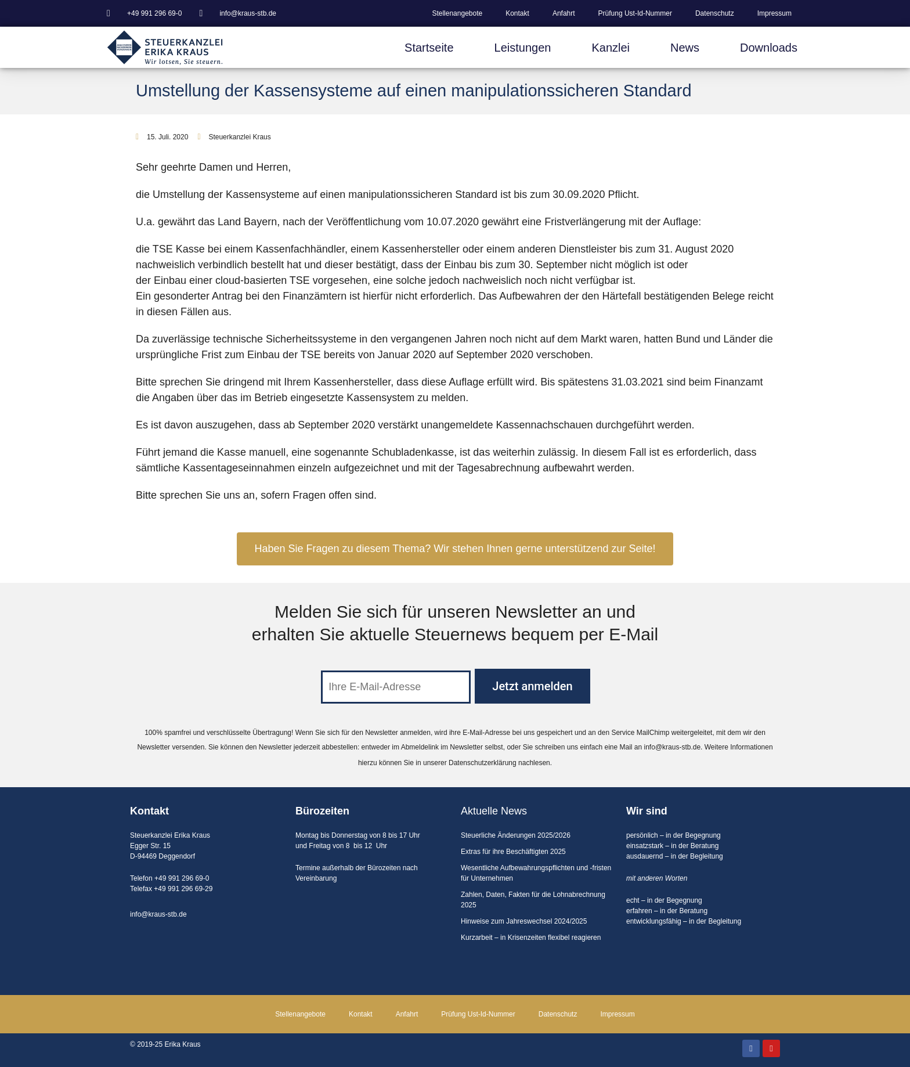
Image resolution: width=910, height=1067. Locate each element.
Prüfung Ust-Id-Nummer (635, 13)
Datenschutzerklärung (483, 763)
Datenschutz (714, 13)
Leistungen (522, 47)
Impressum (774, 13)
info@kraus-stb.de (672, 747)
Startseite (429, 47)
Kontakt (517, 13)
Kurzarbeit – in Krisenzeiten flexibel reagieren (531, 937)
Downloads (768, 47)
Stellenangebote (457, 13)
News (684, 47)
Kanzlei (610, 47)
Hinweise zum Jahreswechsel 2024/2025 (524, 921)
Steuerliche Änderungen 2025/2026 (515, 835)
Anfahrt (563, 13)
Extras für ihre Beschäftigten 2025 (513, 852)
